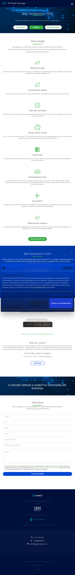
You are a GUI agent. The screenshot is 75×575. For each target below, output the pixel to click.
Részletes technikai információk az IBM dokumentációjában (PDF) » (37, 334)
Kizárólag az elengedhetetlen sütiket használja (37, 303)
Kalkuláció (37, 363)
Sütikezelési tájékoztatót (53, 467)
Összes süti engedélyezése (61, 303)
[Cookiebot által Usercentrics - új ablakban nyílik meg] (64, 268)
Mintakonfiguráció (53, 27)
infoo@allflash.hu (37, 540)
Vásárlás (36, 27)
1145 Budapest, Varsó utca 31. (37, 544)
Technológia (20, 27)
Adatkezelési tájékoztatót (39, 467)
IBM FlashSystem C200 (37, 239)
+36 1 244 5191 (37, 537)
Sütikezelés (37, 569)
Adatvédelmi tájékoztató (37, 565)
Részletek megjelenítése (60, 295)
